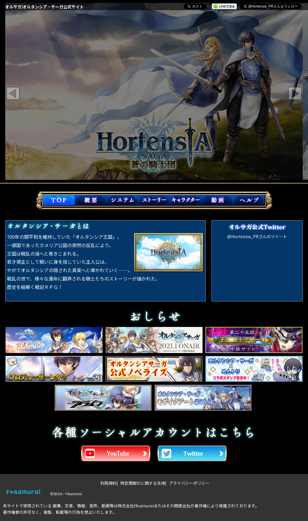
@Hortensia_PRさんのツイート (257, 236)
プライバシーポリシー (189, 483)
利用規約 (108, 483)
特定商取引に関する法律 (142, 483)
